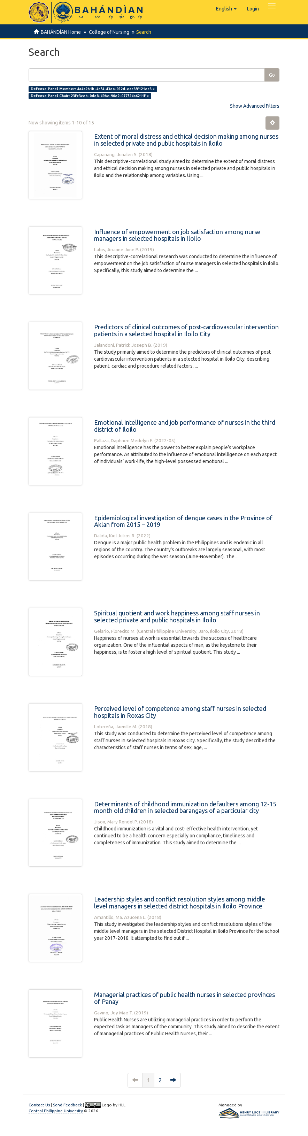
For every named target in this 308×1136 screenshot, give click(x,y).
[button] (226, 8)
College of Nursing (108, 32)
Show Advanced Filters (254, 106)
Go (272, 75)
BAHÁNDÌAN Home (61, 32)
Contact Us (39, 1105)
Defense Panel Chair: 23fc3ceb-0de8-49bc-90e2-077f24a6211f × (90, 96)
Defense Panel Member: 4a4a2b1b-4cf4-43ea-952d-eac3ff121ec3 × (93, 89)
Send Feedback (67, 1105)
